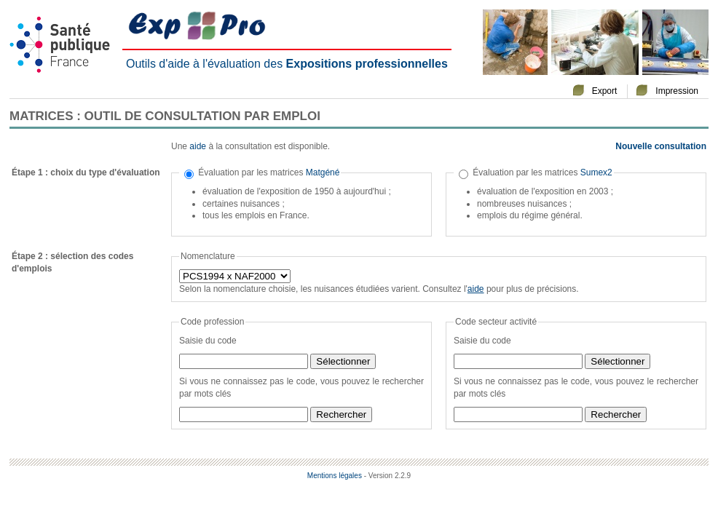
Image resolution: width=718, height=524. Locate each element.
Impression (676, 91)
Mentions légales (334, 476)
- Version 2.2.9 (387, 476)
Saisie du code (208, 341)
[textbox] (243, 361)
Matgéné (323, 172)
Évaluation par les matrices (268, 172)
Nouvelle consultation (660, 146)
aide (197, 146)
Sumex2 (596, 172)
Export (605, 91)
